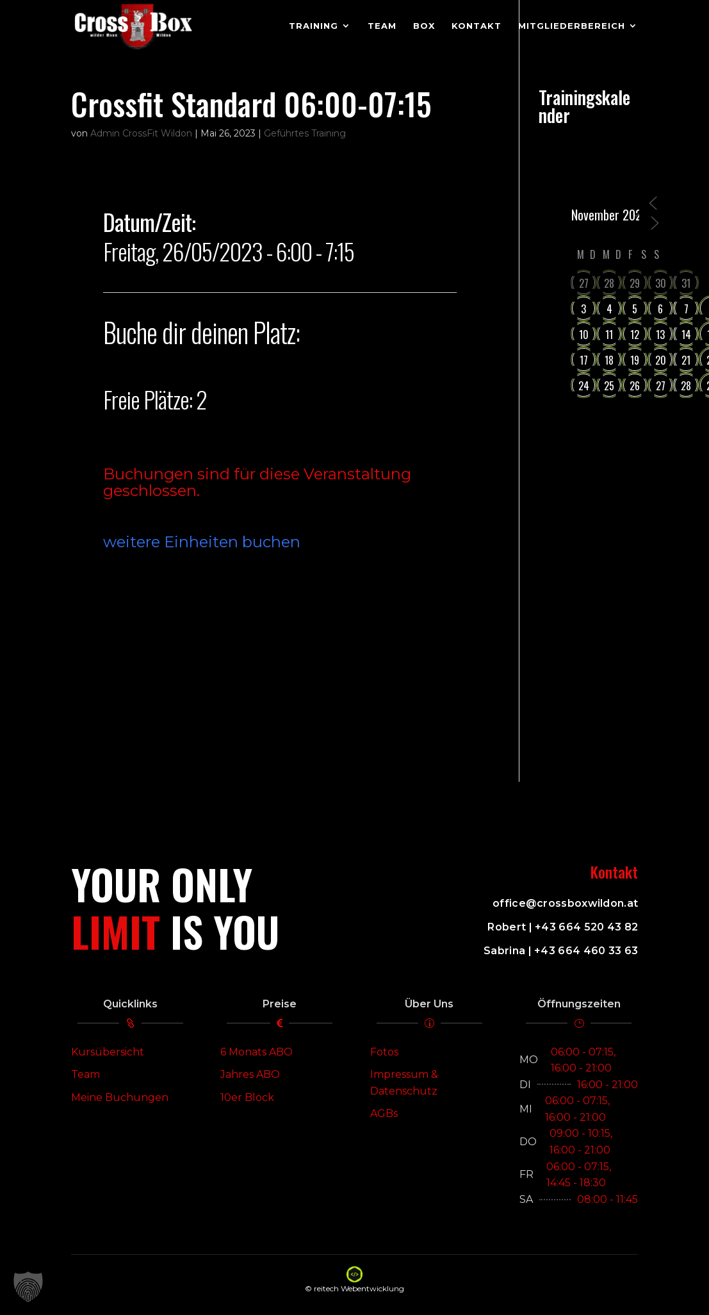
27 (584, 283)
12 (634, 334)
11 (609, 334)
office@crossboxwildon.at (565, 903)
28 (609, 283)
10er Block (247, 1097)
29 (635, 283)
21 (685, 360)
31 (685, 283)
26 (635, 385)
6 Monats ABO (256, 1052)
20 (660, 360)
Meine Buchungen (119, 1097)
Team (85, 1074)
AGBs (384, 1113)
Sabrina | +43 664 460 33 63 (561, 951)
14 (686, 334)
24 (583, 385)
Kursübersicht (107, 1052)
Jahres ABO (250, 1074)
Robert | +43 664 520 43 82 (562, 927)
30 (660, 283)
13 (660, 334)
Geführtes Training (305, 133)
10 (584, 334)
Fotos (384, 1052)
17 (584, 360)
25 (609, 385)
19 (634, 360)
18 (609, 360)
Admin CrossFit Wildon (141, 133)
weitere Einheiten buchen (201, 542)
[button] (28, 1287)
